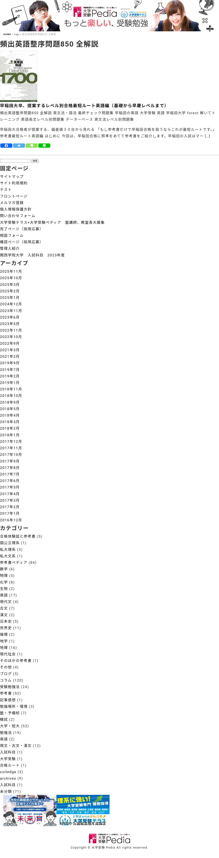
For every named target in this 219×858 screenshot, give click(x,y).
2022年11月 (11, 330)
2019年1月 (10, 383)
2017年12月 (11, 442)
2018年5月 (10, 409)
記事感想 (8, 700)
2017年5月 (10, 487)
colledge (8, 772)
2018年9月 (10, 402)
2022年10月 (11, 337)
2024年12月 (11, 304)
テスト (6, 190)
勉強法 (6, 733)
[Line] (44, 145)
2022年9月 (10, 343)
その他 (6, 667)
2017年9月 (10, 461)
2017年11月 (11, 448)
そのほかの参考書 (16, 661)
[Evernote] (32, 145)
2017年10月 (11, 455)
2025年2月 (10, 291)
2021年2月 (10, 356)
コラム (6, 680)
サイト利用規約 (14, 183)
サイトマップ (12, 177)
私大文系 (8, 556)
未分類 (6, 792)
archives (8, 778)
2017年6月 (10, 481)
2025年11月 (11, 271)
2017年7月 (10, 474)
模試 (4, 719)
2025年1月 (10, 298)
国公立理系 (10, 543)
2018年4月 (10, 415)
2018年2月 (10, 428)
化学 (4, 582)
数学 (4, 569)
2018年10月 (11, 396)
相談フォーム (12, 235)
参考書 (6, 693)
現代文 (6, 602)
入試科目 (8, 752)
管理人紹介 (10, 248)
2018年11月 (11, 389)
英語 (4, 595)
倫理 (4, 634)
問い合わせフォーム (17, 216)
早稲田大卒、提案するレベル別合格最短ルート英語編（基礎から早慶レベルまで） (84, 105)
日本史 (6, 621)
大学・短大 (10, 726)
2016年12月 (11, 520)
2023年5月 (10, 324)
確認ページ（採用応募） (21, 242)
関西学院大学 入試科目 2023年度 (32, 255)
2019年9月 (10, 363)
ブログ (6, 674)
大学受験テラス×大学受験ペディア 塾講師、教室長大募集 (52, 222)
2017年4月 (10, 494)
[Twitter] (19, 145)
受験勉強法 (10, 687)
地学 (4, 641)
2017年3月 (10, 500)
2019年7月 (10, 370)
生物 (4, 589)
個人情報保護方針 (16, 209)
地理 (4, 648)
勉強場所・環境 (14, 706)
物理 (4, 576)
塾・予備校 (10, 713)
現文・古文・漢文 (16, 746)
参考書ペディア (13, 563)
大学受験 (8, 759)
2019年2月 (10, 376)
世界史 (6, 628)
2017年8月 (10, 468)
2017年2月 (10, 507)
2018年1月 (10, 435)
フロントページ (14, 196)
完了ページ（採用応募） (21, 229)
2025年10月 (11, 278)
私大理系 (8, 550)
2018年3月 (10, 422)
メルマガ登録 (12, 203)
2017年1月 (10, 513)
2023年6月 (10, 317)
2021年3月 (10, 350)
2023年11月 (11, 311)
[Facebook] (6, 145)
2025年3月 (10, 285)
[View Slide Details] (29, 810)
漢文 (4, 615)
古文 (4, 608)
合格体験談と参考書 (18, 536)
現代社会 (8, 654)
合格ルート (10, 765)
